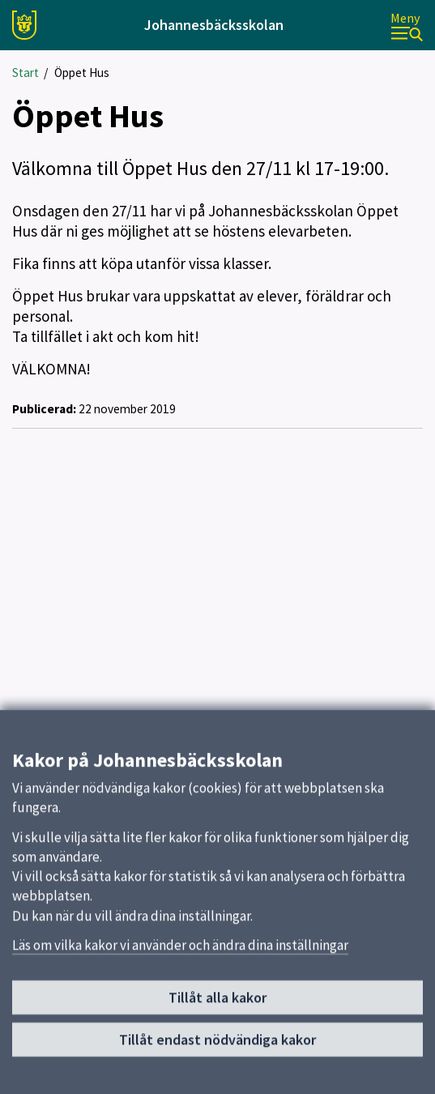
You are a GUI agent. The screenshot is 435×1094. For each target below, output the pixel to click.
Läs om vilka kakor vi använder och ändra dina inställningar (180, 951)
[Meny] (406, 25)
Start (25, 72)
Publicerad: (44, 409)
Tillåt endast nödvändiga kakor (217, 1045)
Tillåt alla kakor (217, 1003)
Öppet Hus (81, 72)
